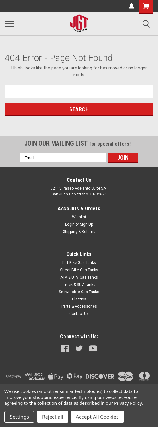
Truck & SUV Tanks (79, 284)
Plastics (79, 299)
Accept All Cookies (97, 416)
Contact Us (79, 314)
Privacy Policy (128, 403)
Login (70, 224)
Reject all (52, 416)
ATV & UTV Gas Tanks (79, 277)
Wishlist (79, 217)
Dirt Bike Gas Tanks (79, 262)
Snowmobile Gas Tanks (79, 292)
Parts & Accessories (79, 306)
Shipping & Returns (79, 231)
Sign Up (86, 224)
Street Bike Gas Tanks (79, 270)
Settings (19, 416)
